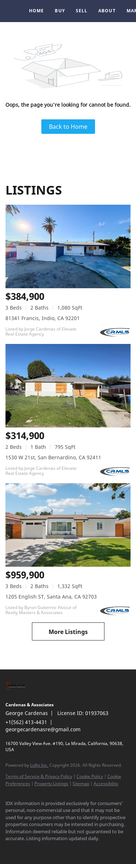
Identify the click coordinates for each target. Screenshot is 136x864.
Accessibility (106, 783)
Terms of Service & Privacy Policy (38, 776)
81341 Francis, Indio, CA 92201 (42, 318)
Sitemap (81, 783)
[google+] (52, 849)
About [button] (107, 11)
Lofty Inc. (39, 765)
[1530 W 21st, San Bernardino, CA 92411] (68, 385)
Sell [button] (81, 11)
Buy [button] (60, 11)
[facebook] (9, 849)
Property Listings (51, 783)
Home (36, 11)
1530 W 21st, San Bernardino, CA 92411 (53, 457)
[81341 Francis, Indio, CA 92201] (68, 246)
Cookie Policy (90, 776)
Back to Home (68, 127)
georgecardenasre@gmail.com (43, 729)
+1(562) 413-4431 (26, 722)
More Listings (68, 632)
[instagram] (38, 849)
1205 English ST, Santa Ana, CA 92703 (51, 596)
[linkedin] (23, 849)
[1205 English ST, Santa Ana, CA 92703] (68, 525)
